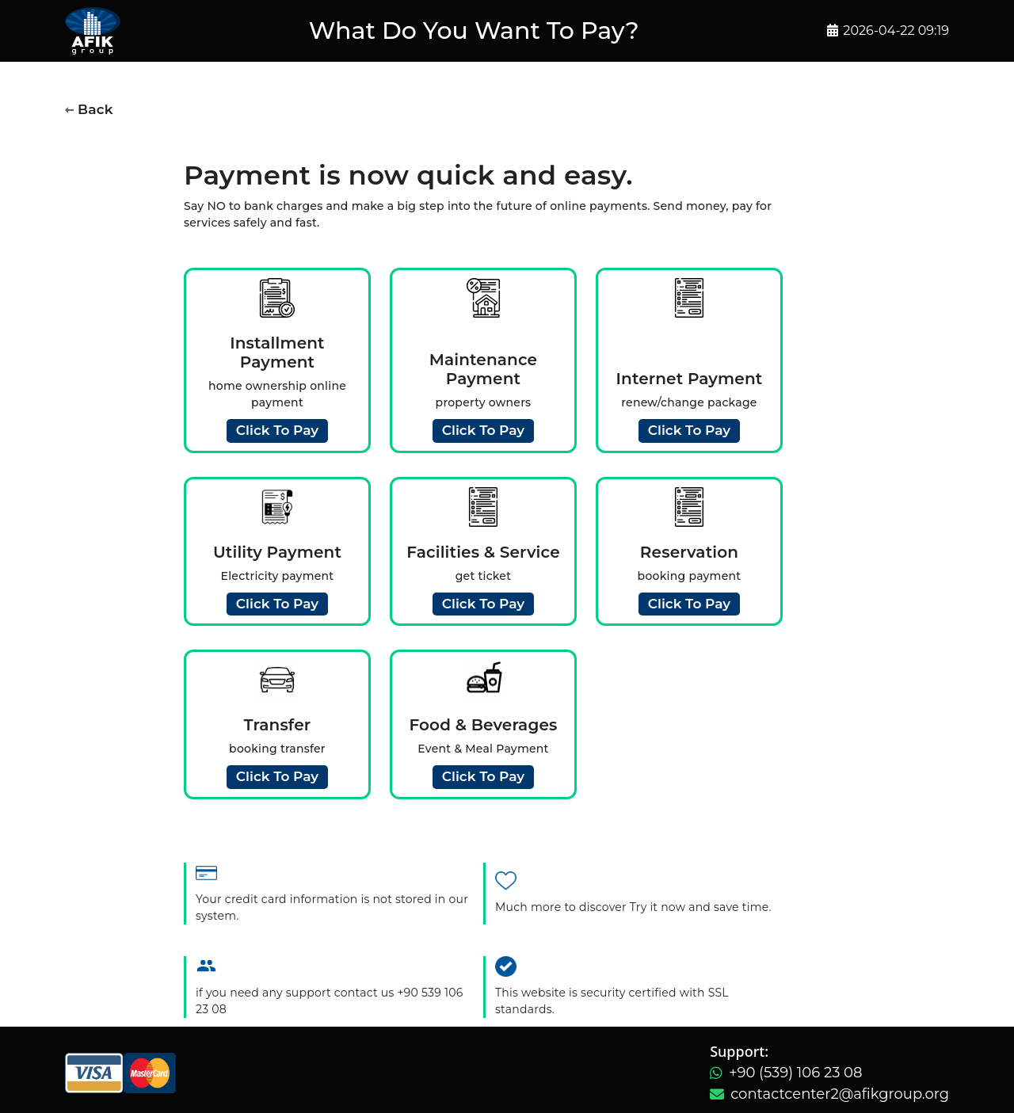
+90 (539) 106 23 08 (795, 1072)
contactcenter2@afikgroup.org (839, 1094)
